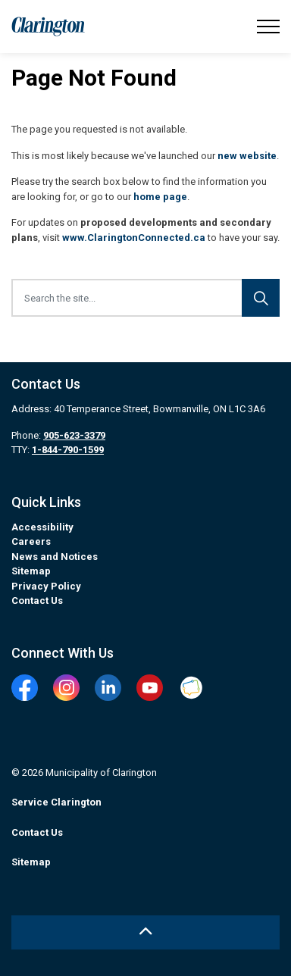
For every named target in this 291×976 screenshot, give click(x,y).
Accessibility (42, 527)
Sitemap (31, 571)
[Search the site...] (145, 298)
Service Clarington (56, 802)
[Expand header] (268, 26)
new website (247, 155)
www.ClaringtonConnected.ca (133, 237)
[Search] (261, 298)
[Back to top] (145, 932)
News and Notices (54, 556)
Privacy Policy (46, 586)
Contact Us (37, 600)
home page (160, 196)
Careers (31, 541)
